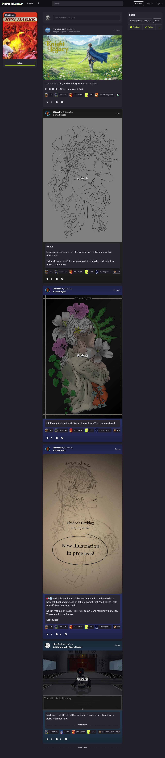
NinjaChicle (58, 644)
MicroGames (58, 29)
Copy (157, 20)
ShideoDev (58, 112)
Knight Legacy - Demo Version (66, 31)
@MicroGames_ (70, 29)
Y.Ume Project (59, 115)
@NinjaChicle (68, 644)
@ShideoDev (68, 112)
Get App (138, 3)
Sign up (159, 3)
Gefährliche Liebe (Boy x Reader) (67, 647)
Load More (82, 748)
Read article (82, 724)
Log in (150, 3)
